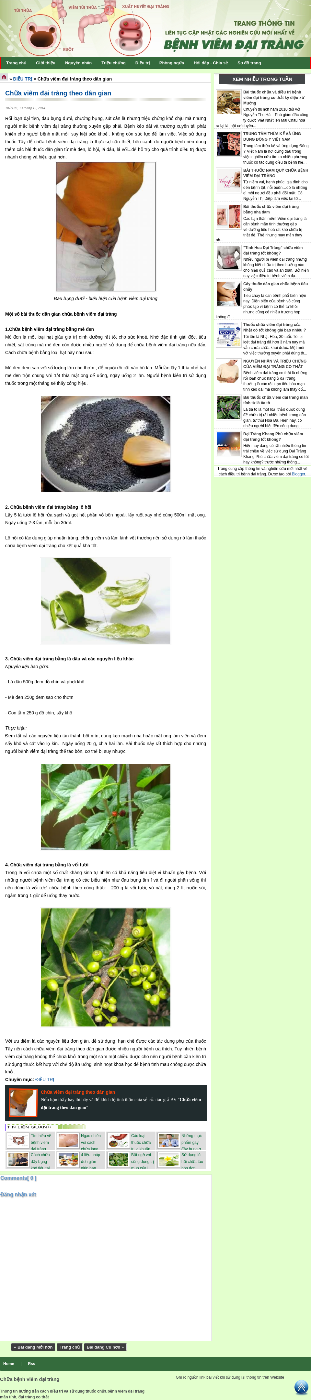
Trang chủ (70, 1347)
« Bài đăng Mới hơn (33, 1347)
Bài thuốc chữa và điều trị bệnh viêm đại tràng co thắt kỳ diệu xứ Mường (273, 97)
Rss (31, 1364)
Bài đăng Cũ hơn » (105, 1347)
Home (8, 1364)
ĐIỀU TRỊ (23, 78)
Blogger (298, 474)
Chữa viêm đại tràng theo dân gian (58, 93)
